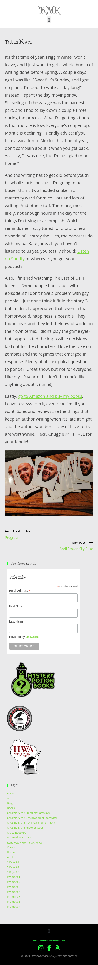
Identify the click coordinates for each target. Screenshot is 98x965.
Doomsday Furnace (19, 837)
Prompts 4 (13, 892)
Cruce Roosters (16, 832)
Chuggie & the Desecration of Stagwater (32, 818)
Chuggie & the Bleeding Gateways (28, 813)
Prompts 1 (13, 877)
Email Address (20, 591)
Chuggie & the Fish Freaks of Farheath (31, 823)
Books (11, 808)
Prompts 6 (13, 901)
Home (11, 852)
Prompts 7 (13, 906)
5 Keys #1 (13, 862)
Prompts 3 (13, 887)
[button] (49, 19)
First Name (16, 606)
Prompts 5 (13, 897)
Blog (10, 803)
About (11, 793)
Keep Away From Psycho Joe (24, 842)
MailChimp (32, 637)
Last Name (16, 621)
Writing (11, 857)
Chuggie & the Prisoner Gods (25, 827)
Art (9, 798)
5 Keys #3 (13, 872)
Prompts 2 (13, 882)
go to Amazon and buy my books (50, 396)
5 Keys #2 (13, 867)
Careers (12, 847)
